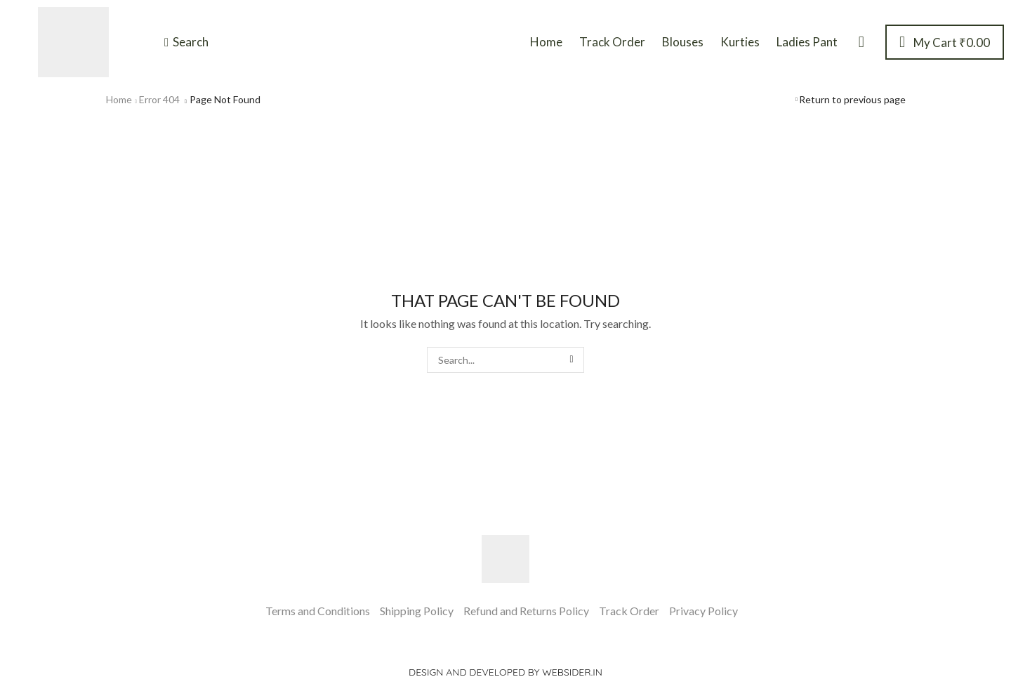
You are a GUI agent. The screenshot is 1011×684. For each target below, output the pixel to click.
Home (119, 99)
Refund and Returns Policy (526, 610)
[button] (186, 42)
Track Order (629, 610)
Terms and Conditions (317, 610)
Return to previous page (852, 99)
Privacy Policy (703, 610)
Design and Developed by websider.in (505, 672)
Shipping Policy (417, 610)
